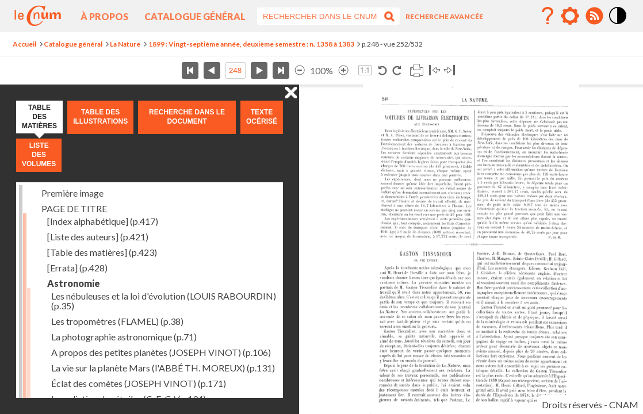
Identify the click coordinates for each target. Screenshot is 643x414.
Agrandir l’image (343, 70)
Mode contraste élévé (618, 24)
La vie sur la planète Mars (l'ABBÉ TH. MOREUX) (163, 367)
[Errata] (77, 267)
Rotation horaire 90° (396, 70)
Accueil (24, 44)
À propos (104, 16)
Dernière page (281, 70)
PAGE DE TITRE (74, 208)
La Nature (125, 44)
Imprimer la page (416, 70)
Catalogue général (195, 16)
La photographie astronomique (124, 336)
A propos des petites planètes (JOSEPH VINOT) (161, 352)
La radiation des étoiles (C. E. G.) (128, 398)
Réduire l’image (299, 70)
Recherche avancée (444, 16)
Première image (72, 192)
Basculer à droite (449, 70)
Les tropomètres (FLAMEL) (117, 321)
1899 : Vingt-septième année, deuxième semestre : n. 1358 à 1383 (251, 44)
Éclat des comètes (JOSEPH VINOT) (138, 383)
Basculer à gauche (434, 70)
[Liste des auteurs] (97, 236)
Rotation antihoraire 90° (382, 70)
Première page (190, 70)
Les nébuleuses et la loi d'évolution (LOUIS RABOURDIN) (163, 300)
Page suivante (259, 70)
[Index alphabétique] (102, 221)
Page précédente (212, 70)
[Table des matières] (102, 252)
